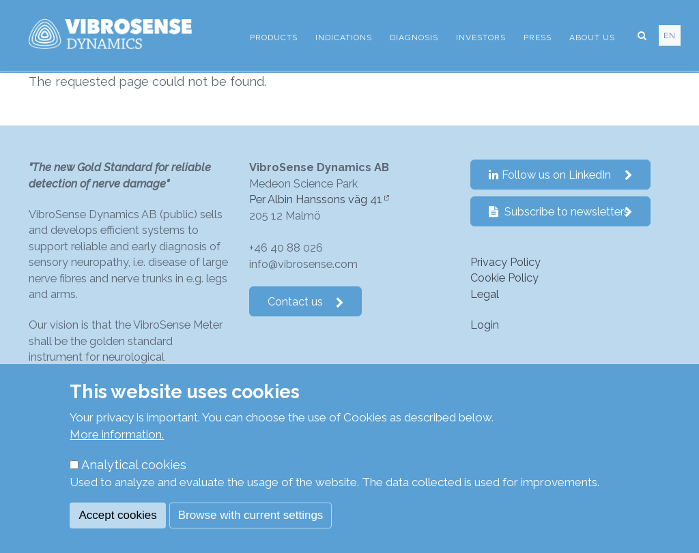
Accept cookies (117, 515)
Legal (484, 294)
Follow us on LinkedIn (561, 174)
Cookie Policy (504, 277)
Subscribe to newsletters (561, 211)
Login (484, 324)
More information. (117, 434)
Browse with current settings (251, 515)
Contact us (306, 301)
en (670, 35)
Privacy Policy (505, 262)
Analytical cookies (133, 465)
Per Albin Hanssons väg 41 (315, 199)
